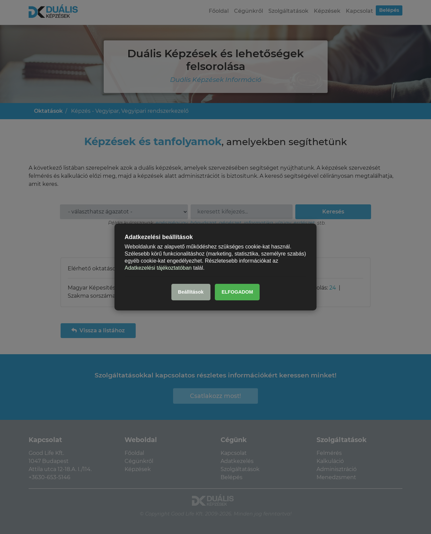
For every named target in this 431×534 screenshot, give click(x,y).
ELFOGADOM (237, 292)
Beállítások (191, 292)
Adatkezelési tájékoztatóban (158, 267)
